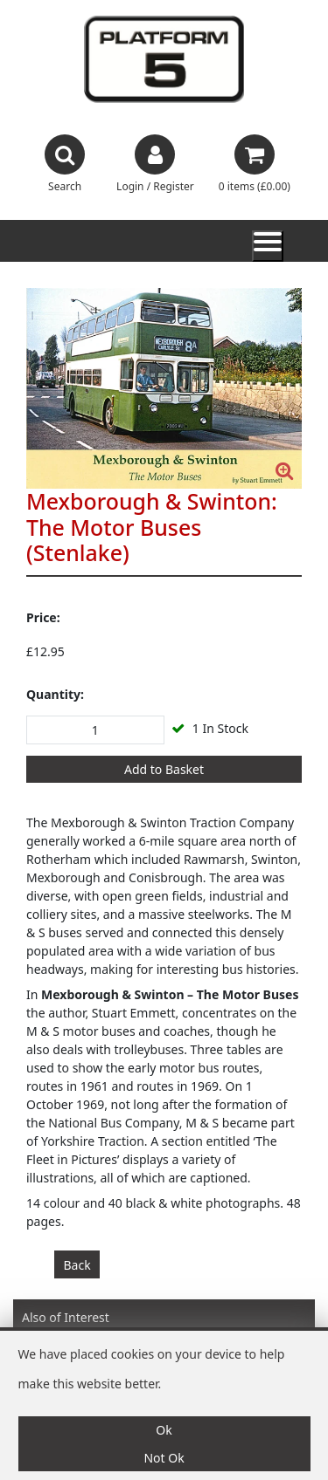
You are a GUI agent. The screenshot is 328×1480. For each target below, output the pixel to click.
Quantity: (55, 694)
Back (77, 1265)
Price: (43, 617)
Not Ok (163, 1457)
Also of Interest (65, 1317)
